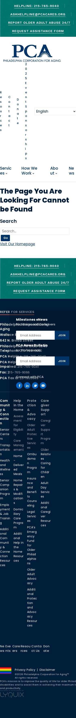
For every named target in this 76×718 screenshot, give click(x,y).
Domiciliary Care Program (19, 518)
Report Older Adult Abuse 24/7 (39, 23)
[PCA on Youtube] (43, 385)
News (71, 171)
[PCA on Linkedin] (27, 385)
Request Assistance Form (38, 31)
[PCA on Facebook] (19, 385)
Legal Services (31, 516)
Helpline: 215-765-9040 (36, 6)
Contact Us (36, 648)
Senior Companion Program (5, 489)
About (54, 171)
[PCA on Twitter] (35, 385)
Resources (1, 111)
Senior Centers (5, 434)
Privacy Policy (25, 670)
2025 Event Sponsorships (26, 111)
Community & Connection (5, 412)
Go (5, 238)
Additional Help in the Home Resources (19, 547)
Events (8, 648)
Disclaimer (47, 670)
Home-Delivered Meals (19, 465)
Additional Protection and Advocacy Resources (32, 607)
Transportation (5, 449)
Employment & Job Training (5, 514)
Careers (16, 648)
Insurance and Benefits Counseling (32, 491)
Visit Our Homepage (17, 244)
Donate (18, 111)
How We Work (29, 171)
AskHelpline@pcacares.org (37, 14)
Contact (9, 111)
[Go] (35, 231)
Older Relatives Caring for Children (46, 463)
